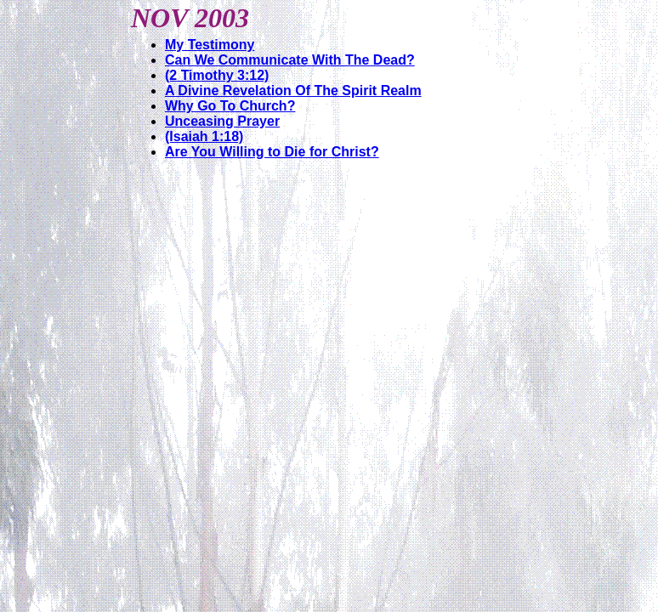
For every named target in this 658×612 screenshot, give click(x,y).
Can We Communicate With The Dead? (290, 60)
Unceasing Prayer (222, 121)
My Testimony (210, 44)
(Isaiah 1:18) (204, 136)
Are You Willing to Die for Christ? (272, 151)
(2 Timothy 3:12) (217, 75)
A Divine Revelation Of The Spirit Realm (293, 90)
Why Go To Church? (230, 106)
